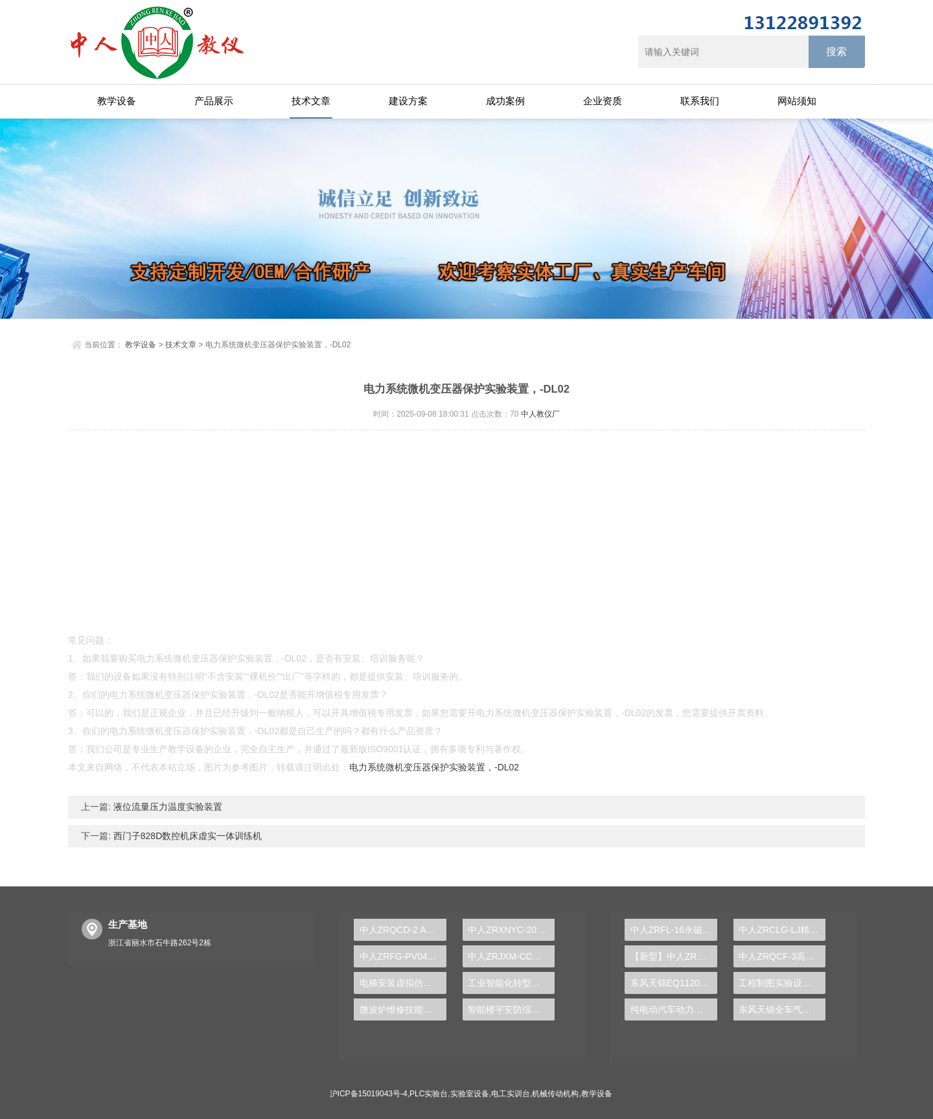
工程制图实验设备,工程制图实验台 (782, 983)
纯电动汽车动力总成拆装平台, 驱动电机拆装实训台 (673, 1009)
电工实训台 (510, 1093)
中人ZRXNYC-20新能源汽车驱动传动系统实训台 (511, 930)
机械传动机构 (555, 1093)
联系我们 (699, 100)
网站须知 (797, 100)
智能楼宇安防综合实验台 (511, 1009)
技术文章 (311, 100)
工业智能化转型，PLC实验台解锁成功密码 (511, 983)
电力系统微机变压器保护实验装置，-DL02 (434, 767)
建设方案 (408, 100)
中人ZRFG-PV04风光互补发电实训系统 (403, 956)
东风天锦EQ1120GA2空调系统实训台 (673, 983)
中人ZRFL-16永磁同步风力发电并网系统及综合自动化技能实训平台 (673, 930)
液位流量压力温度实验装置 (166, 807)
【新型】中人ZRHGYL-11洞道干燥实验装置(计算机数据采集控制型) (673, 956)
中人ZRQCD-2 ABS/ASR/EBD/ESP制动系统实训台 (403, 930)
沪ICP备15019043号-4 (369, 1093)
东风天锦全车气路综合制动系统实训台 (782, 1009)
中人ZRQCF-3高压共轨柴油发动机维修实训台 (782, 956)
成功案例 (505, 100)
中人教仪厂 (540, 414)
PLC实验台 (428, 1093)
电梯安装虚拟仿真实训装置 (403, 983)
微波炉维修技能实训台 (403, 1009)
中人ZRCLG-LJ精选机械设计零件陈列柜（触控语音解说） (782, 930)
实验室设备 (469, 1093)
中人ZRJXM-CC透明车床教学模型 (511, 956)
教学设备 (116, 100)
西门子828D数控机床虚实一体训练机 (186, 836)
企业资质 (602, 100)
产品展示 (213, 100)
